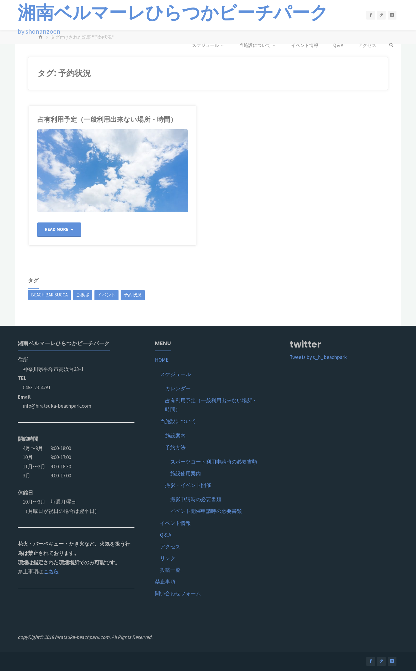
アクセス (170, 546)
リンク (167, 558)
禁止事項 (165, 581)
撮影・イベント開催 (188, 485)
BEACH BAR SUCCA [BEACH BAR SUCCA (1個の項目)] (49, 295)
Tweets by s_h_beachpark (318, 357)
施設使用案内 (185, 473)
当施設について (178, 421)
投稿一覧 (170, 570)
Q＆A (165, 535)
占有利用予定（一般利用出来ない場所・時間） (107, 119)
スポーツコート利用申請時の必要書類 (213, 461)
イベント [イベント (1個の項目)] (106, 295)
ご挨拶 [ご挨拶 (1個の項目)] (82, 295)
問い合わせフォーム (178, 593)
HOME (161, 360)
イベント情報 (175, 523)
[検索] (391, 45)
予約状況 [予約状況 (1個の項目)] (133, 295)
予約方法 (175, 447)
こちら (51, 571)
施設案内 (175, 435)
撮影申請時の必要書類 (195, 499)
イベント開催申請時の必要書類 (206, 511)
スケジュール (175, 374)
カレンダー (178, 388)
